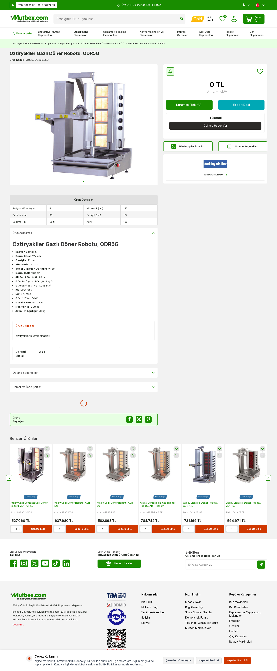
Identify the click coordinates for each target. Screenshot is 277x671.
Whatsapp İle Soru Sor (187, 146)
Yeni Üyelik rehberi (153, 612)
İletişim (145, 617)
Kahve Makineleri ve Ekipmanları (152, 33)
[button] (83, 181)
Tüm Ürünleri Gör (215, 175)
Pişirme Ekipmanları (70, 43)
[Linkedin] (66, 563)
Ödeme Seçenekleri (242, 146)
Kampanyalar (22, 33)
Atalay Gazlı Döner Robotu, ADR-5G (115, 504)
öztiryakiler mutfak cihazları (33, 335)
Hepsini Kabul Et (237, 660)
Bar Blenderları (238, 607)
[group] (84, 124)
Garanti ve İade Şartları (83, 387)
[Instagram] (24, 563)
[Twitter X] (34, 563)
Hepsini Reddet (209, 660)
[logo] (29, 19)
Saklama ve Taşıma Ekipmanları (114, 33)
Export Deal (241, 105)
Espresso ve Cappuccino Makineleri (245, 614)
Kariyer (145, 622)
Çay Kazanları (238, 636)
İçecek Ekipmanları (232, 33)
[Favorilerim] (222, 19)
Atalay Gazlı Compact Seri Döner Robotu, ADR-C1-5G (29, 504)
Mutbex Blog (149, 607)
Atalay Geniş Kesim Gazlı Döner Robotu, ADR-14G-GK (157, 504)
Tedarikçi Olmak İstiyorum (201, 622)
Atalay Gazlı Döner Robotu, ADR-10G (72, 504)
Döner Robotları (111, 43)
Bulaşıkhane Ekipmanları (81, 33)
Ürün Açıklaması (83, 233)
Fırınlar (233, 631)
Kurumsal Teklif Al (189, 105)
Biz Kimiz (147, 602)
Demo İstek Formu (196, 617)
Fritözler (234, 620)
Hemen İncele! (119, 563)
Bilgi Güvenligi (194, 607)
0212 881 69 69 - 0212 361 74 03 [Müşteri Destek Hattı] (32, 5)
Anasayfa (17, 43)
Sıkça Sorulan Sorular (198, 612)
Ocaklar (234, 626)
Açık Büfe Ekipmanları (206, 33)
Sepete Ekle (38, 529)
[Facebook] (13, 563)
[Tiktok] (56, 563)
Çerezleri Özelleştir (178, 660)
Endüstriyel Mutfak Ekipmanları (49, 33)
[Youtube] (45, 563)
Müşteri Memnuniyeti (198, 627)
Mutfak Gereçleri (182, 33)
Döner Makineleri (92, 43)
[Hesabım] (202, 18)
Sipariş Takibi (193, 602)
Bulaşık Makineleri (240, 641)
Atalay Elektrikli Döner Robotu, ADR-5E (243, 504)
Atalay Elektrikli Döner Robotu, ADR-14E (200, 504)
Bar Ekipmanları (257, 33)
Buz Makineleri (238, 602)
